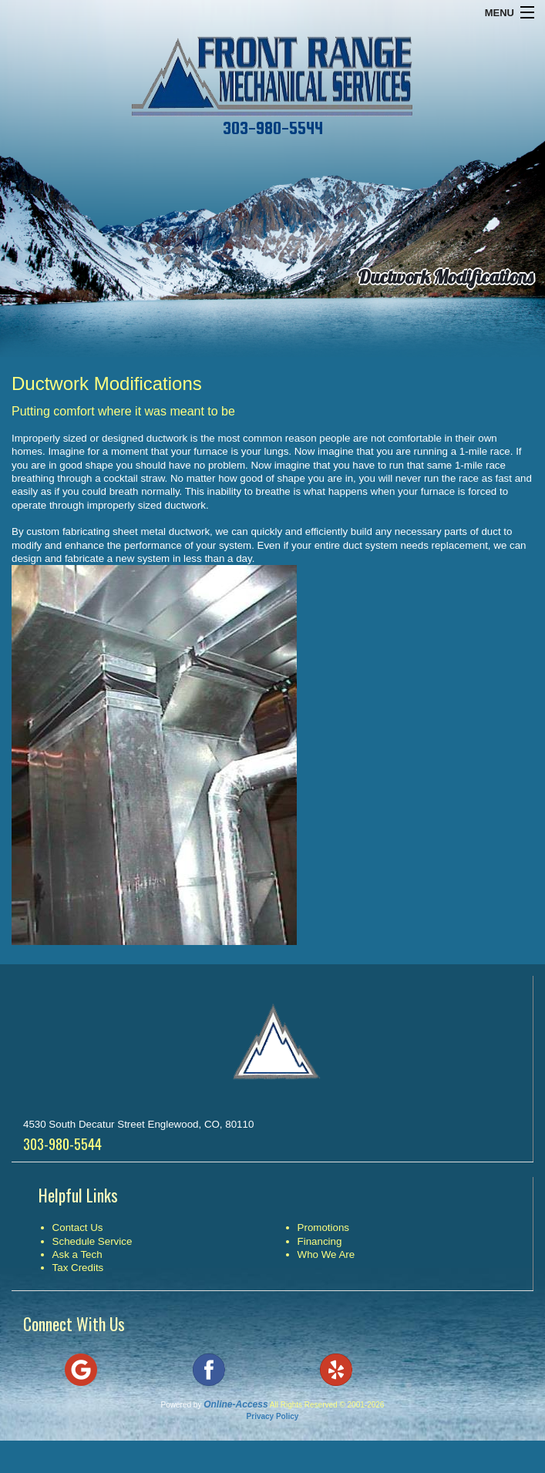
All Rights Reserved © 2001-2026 (327, 1405)
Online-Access (235, 1404)
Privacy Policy (273, 1416)
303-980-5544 (273, 128)
